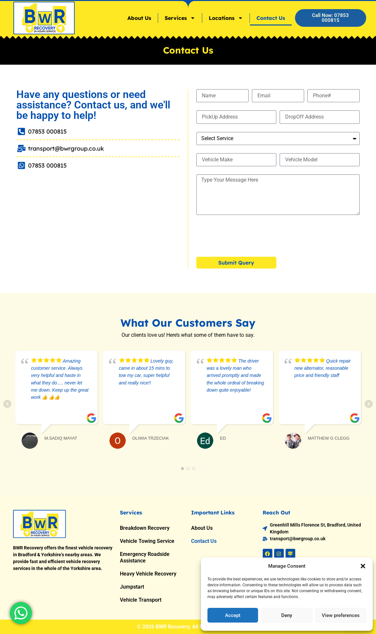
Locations (226, 18)
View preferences (341, 615)
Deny (286, 615)
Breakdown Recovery (145, 528)
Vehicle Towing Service (147, 541)
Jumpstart (132, 587)
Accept (232, 615)
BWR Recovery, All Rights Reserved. (197, 627)
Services (180, 18)
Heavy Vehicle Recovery (148, 574)
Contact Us (270, 18)
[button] (363, 566)
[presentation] (246, 236)
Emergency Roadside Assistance (145, 557)
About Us (139, 18)
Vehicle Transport (140, 600)
